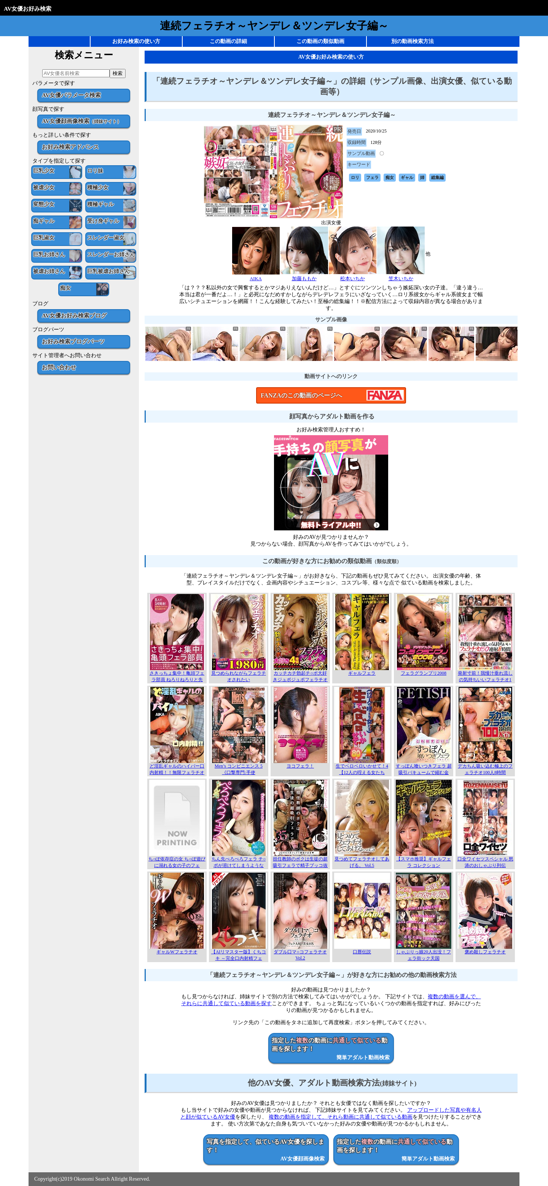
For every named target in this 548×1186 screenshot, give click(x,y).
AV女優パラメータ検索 (71, 95)
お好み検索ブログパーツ (73, 341)
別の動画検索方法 (412, 41)
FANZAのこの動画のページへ (301, 395)
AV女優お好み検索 (27, 8)
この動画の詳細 (228, 41)
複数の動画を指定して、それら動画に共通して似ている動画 (341, 1117)
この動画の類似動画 (320, 41)
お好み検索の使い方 (136, 41)
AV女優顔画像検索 (81, 121)
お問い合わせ (59, 367)
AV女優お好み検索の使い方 (331, 57)
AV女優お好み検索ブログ (74, 315)
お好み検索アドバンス (70, 147)
